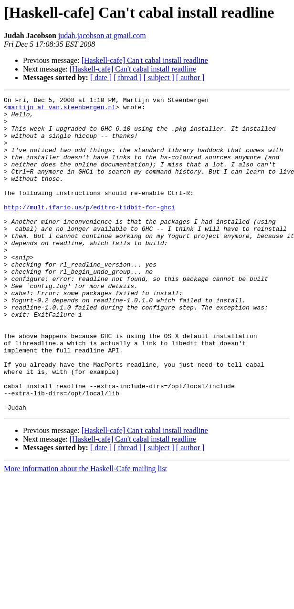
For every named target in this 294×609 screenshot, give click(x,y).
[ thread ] (128, 77)
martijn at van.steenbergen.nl (62, 109)
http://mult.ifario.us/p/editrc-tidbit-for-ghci (89, 230)
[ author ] (190, 77)
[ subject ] (159, 77)
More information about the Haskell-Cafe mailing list (85, 531)
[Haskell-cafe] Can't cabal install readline (145, 60)
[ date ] (101, 77)
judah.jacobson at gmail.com (102, 35)
